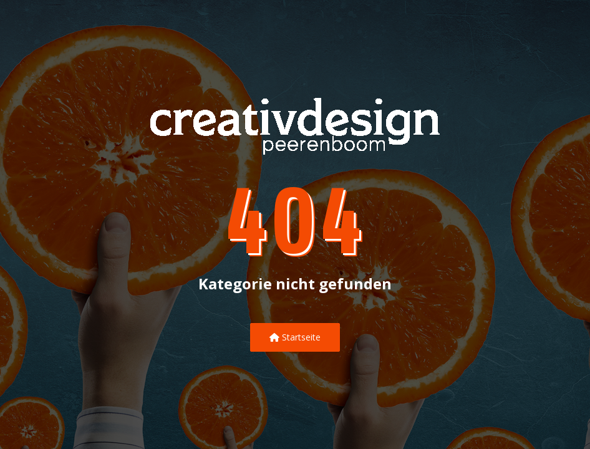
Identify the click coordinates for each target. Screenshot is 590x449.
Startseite (295, 337)
